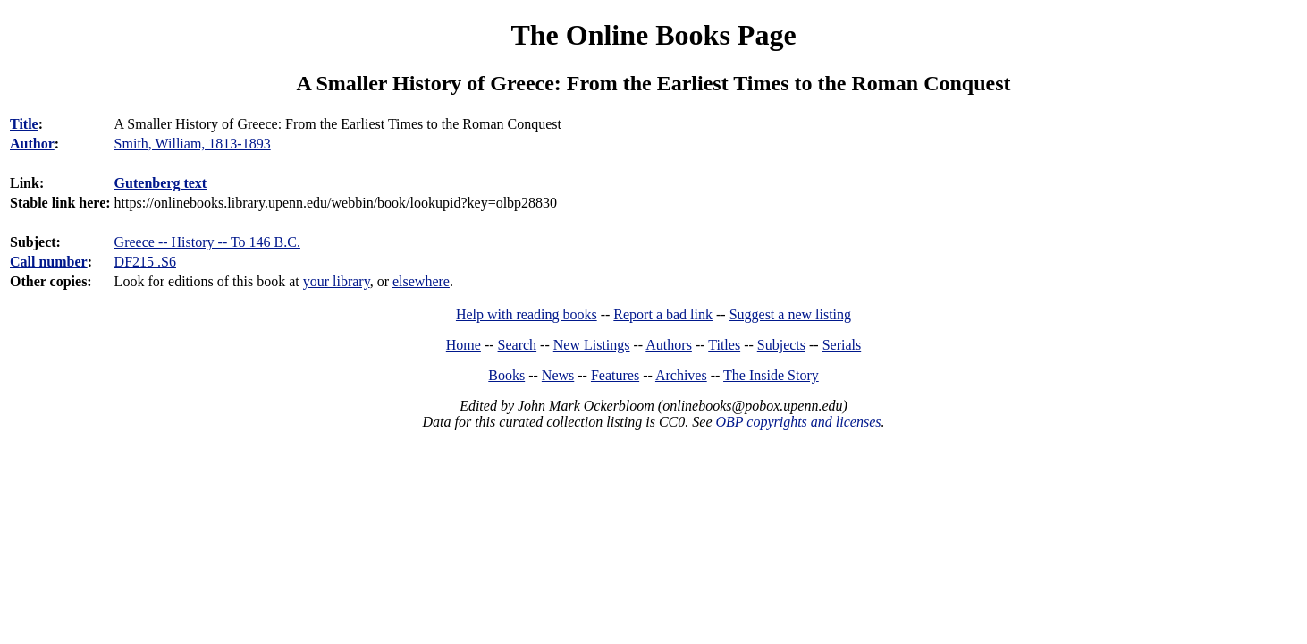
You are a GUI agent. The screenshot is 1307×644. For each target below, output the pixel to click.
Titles (724, 344)
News (558, 375)
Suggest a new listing (790, 314)
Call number (49, 261)
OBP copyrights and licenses (798, 421)
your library (336, 281)
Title (24, 123)
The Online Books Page (653, 35)
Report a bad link (663, 314)
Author (32, 143)
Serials (842, 344)
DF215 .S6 (145, 261)
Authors (668, 344)
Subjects (781, 344)
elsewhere (421, 281)
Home (463, 344)
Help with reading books (526, 314)
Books (506, 375)
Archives (681, 375)
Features (615, 375)
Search (517, 344)
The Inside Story (771, 375)
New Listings (591, 344)
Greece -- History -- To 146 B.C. (207, 242)
